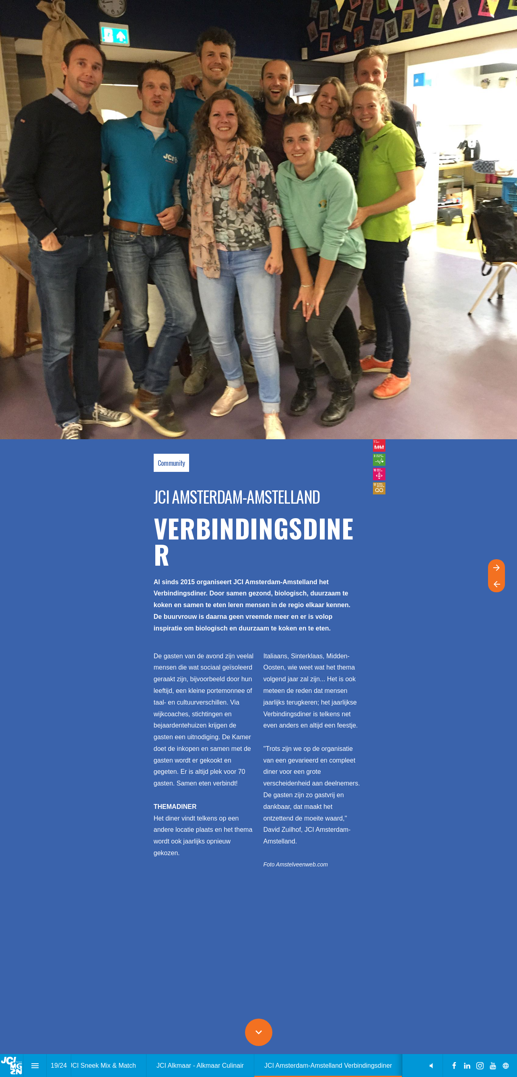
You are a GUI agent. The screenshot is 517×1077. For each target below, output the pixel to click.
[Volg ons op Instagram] (480, 1065)
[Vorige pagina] (496, 584)
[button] (431, 1065)
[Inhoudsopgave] (34, 1065)
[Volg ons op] (505, 1065)
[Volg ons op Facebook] (454, 1065)
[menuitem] (102, 1065)
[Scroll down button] (258, 1032)
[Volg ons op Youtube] (492, 1065)
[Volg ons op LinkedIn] (467, 1065)
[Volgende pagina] (496, 567)
